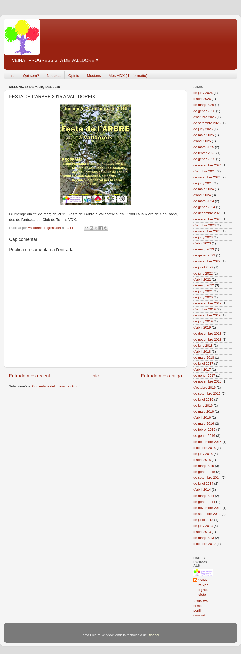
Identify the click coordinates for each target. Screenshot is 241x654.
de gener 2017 (204, 375)
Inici (12, 75)
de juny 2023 (203, 237)
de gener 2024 (204, 207)
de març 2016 (203, 423)
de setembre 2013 (207, 514)
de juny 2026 (203, 93)
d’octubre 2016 (204, 387)
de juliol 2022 (203, 267)
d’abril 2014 (202, 490)
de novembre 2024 (207, 165)
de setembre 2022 (207, 261)
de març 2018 (203, 357)
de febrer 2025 (204, 153)
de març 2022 (203, 285)
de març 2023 (203, 249)
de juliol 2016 (203, 399)
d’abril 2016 (202, 417)
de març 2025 (203, 147)
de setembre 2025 (207, 123)
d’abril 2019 (202, 327)
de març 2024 (203, 201)
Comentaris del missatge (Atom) (56, 386)
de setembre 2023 (207, 231)
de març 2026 (203, 105)
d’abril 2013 (202, 532)
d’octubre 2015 (204, 448)
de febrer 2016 (204, 429)
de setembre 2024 (207, 177)
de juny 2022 (203, 273)
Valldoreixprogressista (203, 587)
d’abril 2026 (202, 99)
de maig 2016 (203, 411)
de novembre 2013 (207, 508)
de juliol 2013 (203, 520)
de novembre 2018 (207, 339)
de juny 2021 (203, 291)
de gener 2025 (204, 159)
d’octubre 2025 (204, 117)
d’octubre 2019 (204, 309)
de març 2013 (203, 538)
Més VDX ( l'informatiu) (128, 75)
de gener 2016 (204, 436)
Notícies (54, 75)
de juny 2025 (203, 129)
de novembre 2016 (207, 381)
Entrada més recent (29, 375)
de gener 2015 (204, 472)
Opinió (73, 75)
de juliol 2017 (203, 363)
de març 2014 (203, 496)
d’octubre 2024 (204, 171)
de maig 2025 (203, 135)
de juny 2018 (203, 345)
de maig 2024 (203, 189)
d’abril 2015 (202, 460)
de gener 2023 (204, 255)
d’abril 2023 (202, 243)
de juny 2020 (203, 297)
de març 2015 (203, 466)
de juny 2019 (203, 321)
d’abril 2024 (202, 195)
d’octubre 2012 (204, 544)
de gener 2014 (204, 502)
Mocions (94, 75)
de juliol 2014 (203, 483)
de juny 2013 (203, 526)
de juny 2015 (203, 454)
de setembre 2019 (207, 315)
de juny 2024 (203, 183)
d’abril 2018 (202, 351)
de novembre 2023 (207, 219)
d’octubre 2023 (204, 225)
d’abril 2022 (202, 279)
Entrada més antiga (161, 375)
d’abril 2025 (202, 141)
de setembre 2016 (207, 393)
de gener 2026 (204, 111)
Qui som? (31, 75)
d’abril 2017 (202, 369)
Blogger (153, 635)
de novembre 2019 (207, 303)
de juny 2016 (203, 405)
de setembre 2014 (207, 477)
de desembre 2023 (207, 213)
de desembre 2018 (207, 333)
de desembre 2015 (207, 442)
